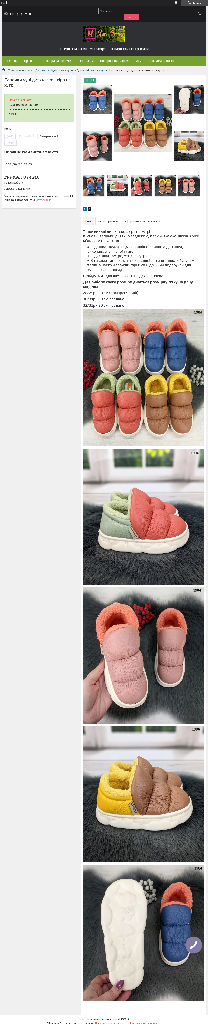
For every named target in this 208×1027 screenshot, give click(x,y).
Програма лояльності (163, 61)
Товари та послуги (57, 61)
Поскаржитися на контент (111, 1022)
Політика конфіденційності (145, 1022)
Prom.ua (124, 1019)
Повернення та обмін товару (120, 61)
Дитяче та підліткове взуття (54, 70)
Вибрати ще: (31, 152)
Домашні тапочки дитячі (93, 70)
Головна (11, 61)
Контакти (87, 61)
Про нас (29, 61)
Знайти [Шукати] (131, 17)
